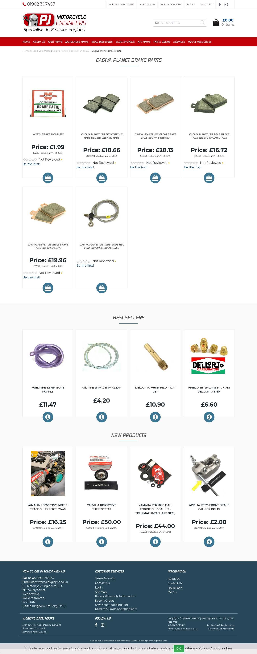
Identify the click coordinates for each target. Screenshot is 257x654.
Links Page (175, 588)
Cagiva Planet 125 (79, 51)
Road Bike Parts (102, 41)
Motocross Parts (76, 41)
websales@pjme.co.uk (53, 582)
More (172, 592)
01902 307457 (45, 578)
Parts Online (161, 41)
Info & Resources (199, 41)
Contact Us (147, 4)
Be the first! (31, 164)
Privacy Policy (197, 648)
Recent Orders (171, 4)
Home (26, 41)
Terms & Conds (105, 578)
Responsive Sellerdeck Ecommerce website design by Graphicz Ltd (128, 641)
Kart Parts (55, 41)
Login (191, 4)
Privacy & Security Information (115, 596)
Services (179, 41)
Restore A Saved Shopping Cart (116, 609)
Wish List (207, 4)
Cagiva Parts (59, 51)
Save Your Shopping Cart (111, 605)
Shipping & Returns (121, 4)
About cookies (221, 648)
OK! (179, 648)
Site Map (101, 592)
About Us (39, 41)
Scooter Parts (125, 41)
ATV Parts (144, 41)
